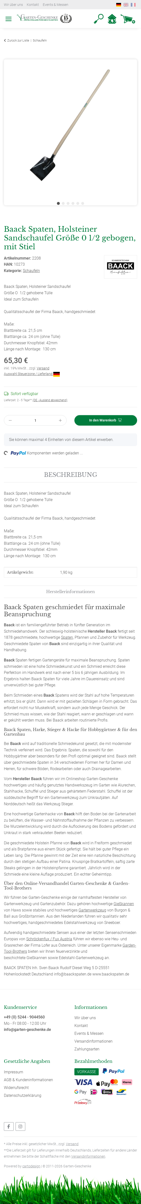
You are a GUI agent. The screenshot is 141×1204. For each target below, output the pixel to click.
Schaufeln (31, 270)
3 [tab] (68, 203)
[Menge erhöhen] (60, 420)
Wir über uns (13, 5)
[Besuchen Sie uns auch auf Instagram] (20, 1126)
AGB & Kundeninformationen (28, 1080)
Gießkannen (124, 903)
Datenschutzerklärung (22, 1095)
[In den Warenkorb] (8, 56)
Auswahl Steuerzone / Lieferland (32, 374)
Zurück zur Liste (18, 40)
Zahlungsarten (86, 1049)
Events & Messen (55, 5)
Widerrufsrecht (16, 1087)
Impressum (13, 1072)
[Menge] (35, 420)
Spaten (67, 637)
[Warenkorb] (128, 18)
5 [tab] (77, 203)
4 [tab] (72, 203)
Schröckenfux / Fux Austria (49, 939)
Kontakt (33, 5)
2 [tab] (63, 203)
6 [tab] (82, 203)
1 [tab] (58, 203)
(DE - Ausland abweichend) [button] (50, 400)
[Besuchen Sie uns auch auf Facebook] (9, 1126)
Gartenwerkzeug (92, 910)
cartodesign (31, 1166)
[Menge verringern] (10, 420)
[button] (99, 19)
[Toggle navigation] (7, 13)
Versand (43, 368)
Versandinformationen (93, 1041)
